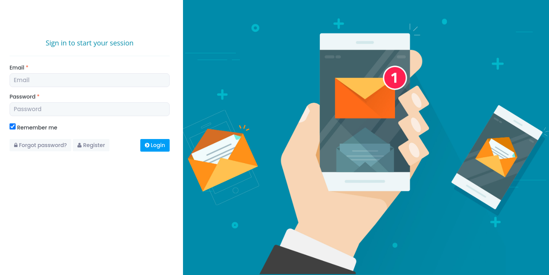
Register (91, 145)
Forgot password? (40, 145)
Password (25, 96)
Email (19, 67)
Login (155, 145)
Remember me (33, 127)
